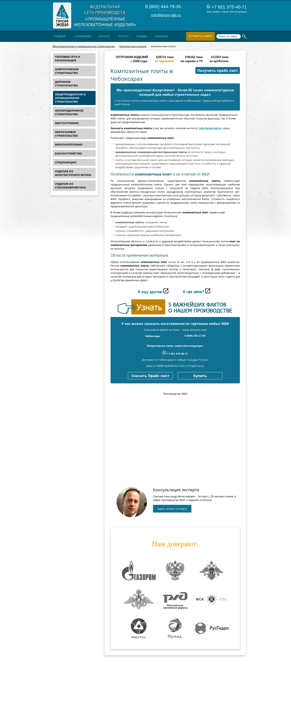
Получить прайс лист (217, 71)
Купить (200, 376)
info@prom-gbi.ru (166, 15)
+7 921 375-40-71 (227, 7)
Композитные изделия (133, 46)
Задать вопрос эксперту (172, 508)
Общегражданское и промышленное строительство (83, 46)
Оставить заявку (200, 36)
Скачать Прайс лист (150, 376)
